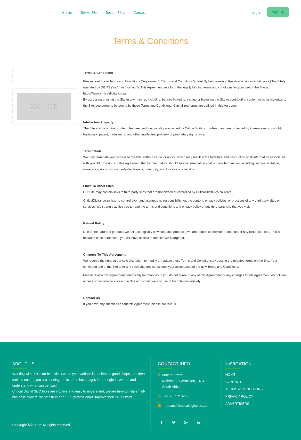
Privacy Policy (239, 396)
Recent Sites (115, 12)
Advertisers (237, 404)
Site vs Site (88, 12)
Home (67, 12)
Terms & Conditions (244, 389)
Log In (256, 12)
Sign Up (278, 12)
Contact (140, 12)
